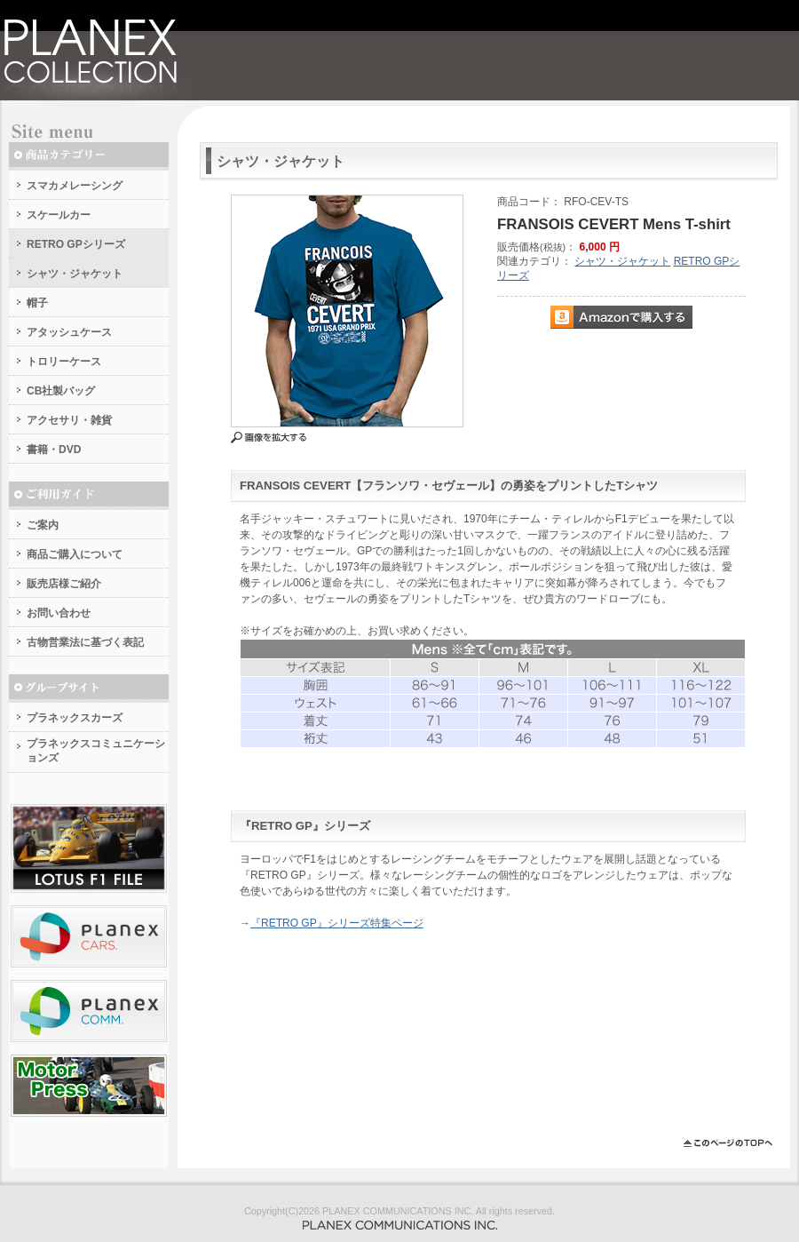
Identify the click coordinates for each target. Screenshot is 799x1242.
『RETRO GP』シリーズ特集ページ (336, 923)
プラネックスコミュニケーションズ (96, 750)
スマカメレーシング (75, 185)
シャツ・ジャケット (75, 273)
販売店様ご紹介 (64, 583)
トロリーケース (64, 361)
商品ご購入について (75, 554)
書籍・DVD (54, 449)
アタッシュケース (69, 332)
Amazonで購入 (621, 317)
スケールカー (59, 215)
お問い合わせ (59, 613)
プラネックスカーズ (75, 718)
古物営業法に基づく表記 (85, 642)
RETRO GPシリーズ (76, 244)
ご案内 (43, 525)
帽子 (37, 303)
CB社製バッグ (61, 391)
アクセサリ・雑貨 (69, 420)
